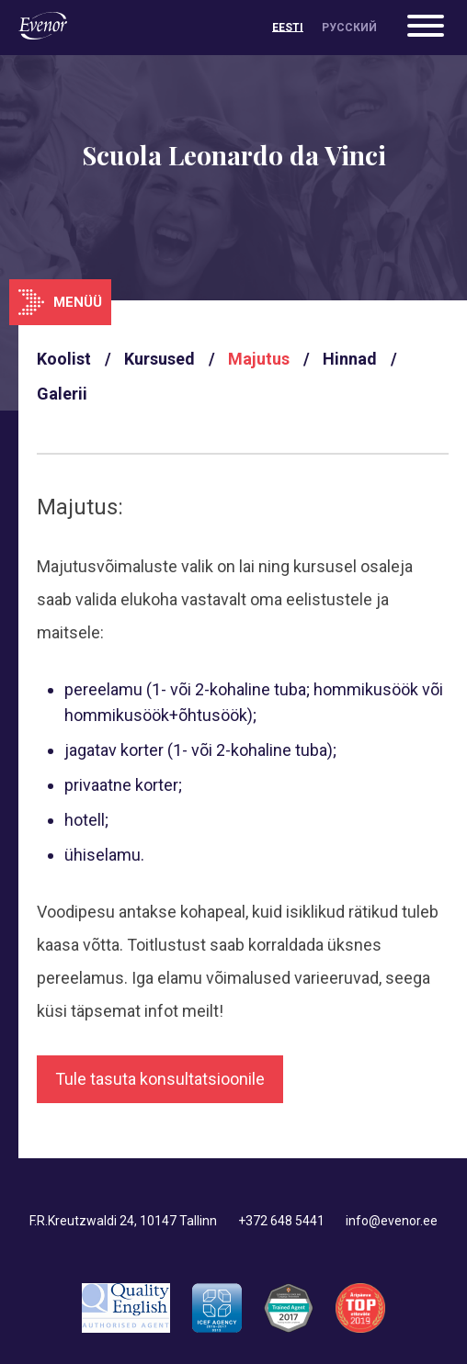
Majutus (259, 358)
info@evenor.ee (392, 1220)
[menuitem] (288, 28)
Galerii (62, 393)
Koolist (64, 358)
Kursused (159, 358)
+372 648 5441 (281, 1220)
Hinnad (350, 358)
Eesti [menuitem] (287, 27)
